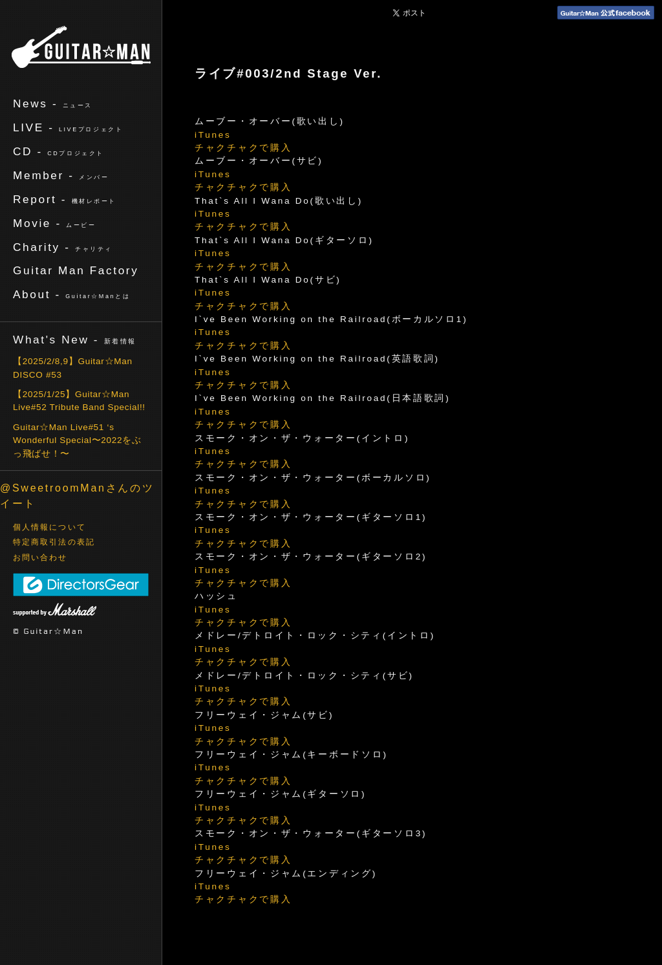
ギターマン (81, 47)
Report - (64, 199)
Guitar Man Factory (75, 270)
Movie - (54, 223)
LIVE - (68, 127)
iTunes (213, 135)
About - (71, 294)
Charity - (62, 247)
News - (52, 103)
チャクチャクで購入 (243, 148)
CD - (58, 151)
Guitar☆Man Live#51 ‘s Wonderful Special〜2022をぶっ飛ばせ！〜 (77, 440)
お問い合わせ (40, 557)
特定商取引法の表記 (54, 542)
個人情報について (49, 527)
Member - (61, 175)
